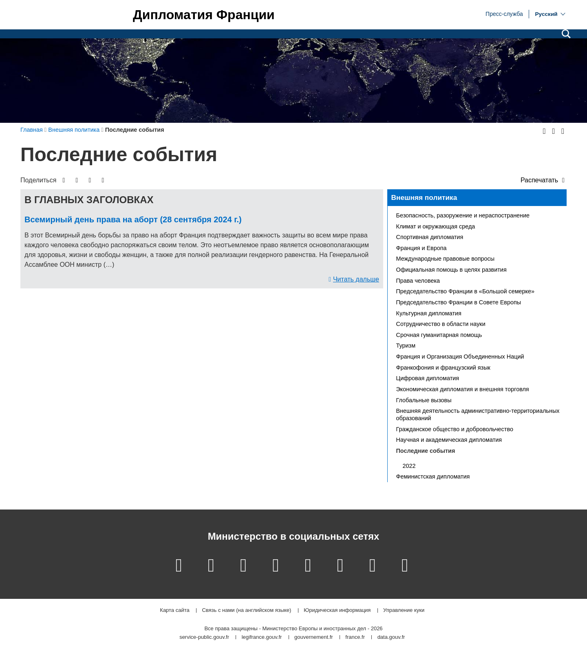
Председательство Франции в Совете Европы (458, 302)
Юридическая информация (337, 610)
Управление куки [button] (403, 610)
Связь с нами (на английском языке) (246, 610)
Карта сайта (174, 610)
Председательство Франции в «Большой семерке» (465, 291)
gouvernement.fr (313, 637)
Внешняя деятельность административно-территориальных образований (478, 414)
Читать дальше (356, 279)
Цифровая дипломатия (427, 378)
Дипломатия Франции (204, 14)
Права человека (418, 280)
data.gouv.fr (391, 637)
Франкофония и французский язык (443, 367)
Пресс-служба (504, 13)
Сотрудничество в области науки (440, 324)
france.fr (355, 637)
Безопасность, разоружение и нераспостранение (463, 215)
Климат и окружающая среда (435, 226)
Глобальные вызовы (424, 400)
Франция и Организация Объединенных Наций (460, 356)
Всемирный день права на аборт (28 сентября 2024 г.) (133, 219)
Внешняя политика (424, 197)
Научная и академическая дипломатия (449, 439)
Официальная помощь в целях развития (451, 269)
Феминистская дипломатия (433, 476)
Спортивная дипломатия (429, 237)
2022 (409, 466)
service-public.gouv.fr (204, 637)
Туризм (406, 345)
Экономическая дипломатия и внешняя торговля (462, 389)
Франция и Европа (421, 248)
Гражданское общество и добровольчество (454, 429)
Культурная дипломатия (428, 313)
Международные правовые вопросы (445, 258)
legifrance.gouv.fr (262, 637)
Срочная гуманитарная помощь (439, 335)
